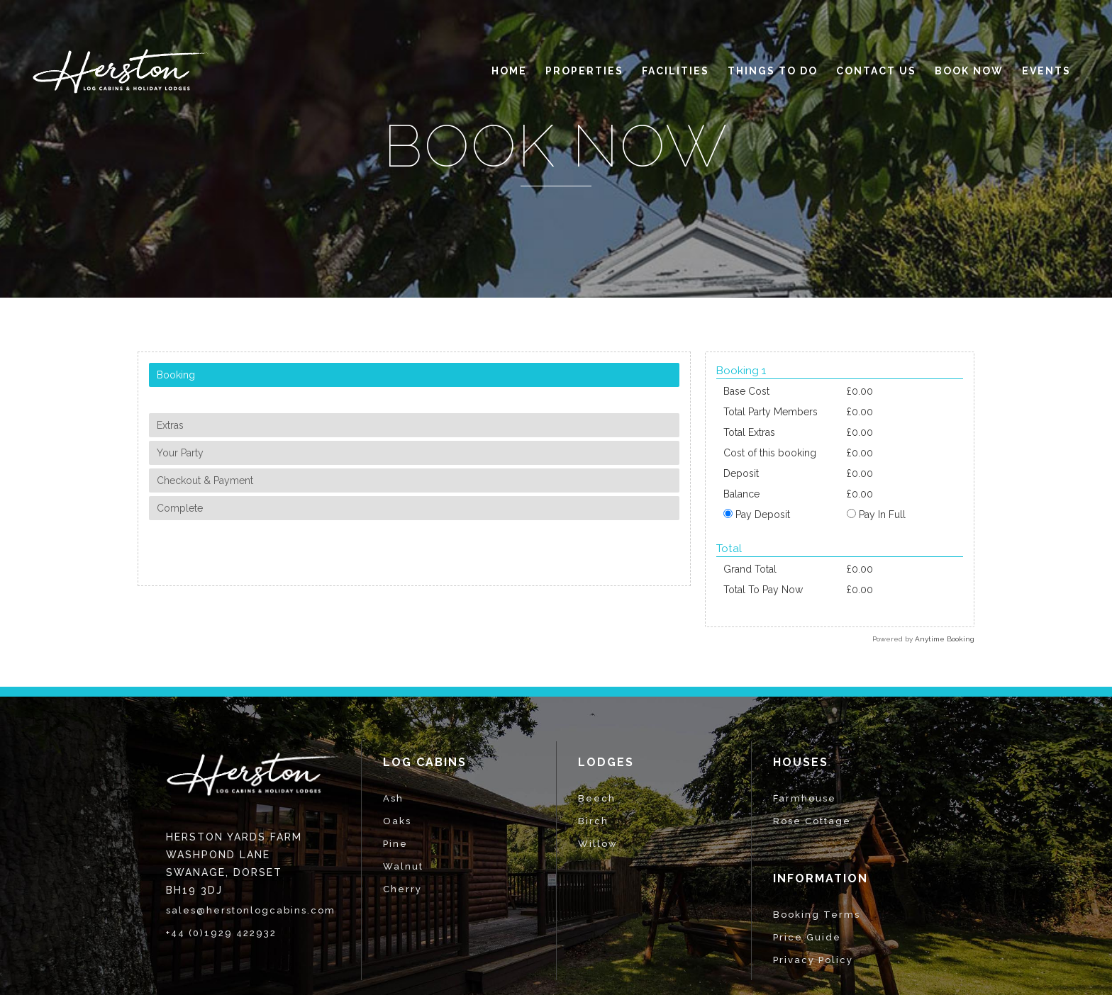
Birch (593, 821)
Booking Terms (816, 914)
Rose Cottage (812, 821)
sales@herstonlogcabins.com (250, 910)
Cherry (402, 889)
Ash (393, 798)
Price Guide (807, 937)
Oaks (397, 821)
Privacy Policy (813, 960)
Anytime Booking (944, 639)
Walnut (403, 866)
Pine (395, 843)
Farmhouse (804, 798)
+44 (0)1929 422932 (221, 933)
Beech (597, 798)
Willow (598, 843)
